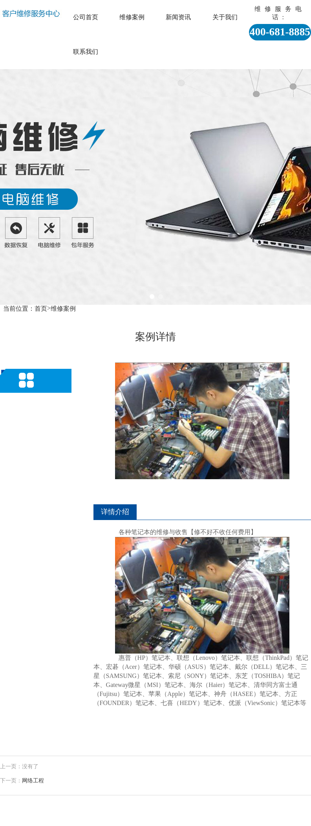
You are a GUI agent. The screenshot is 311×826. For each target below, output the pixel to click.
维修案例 (132, 17)
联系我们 (85, 51)
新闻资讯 (178, 17)
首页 (41, 308)
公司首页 (85, 17)
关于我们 (225, 17)
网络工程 (33, 781)
